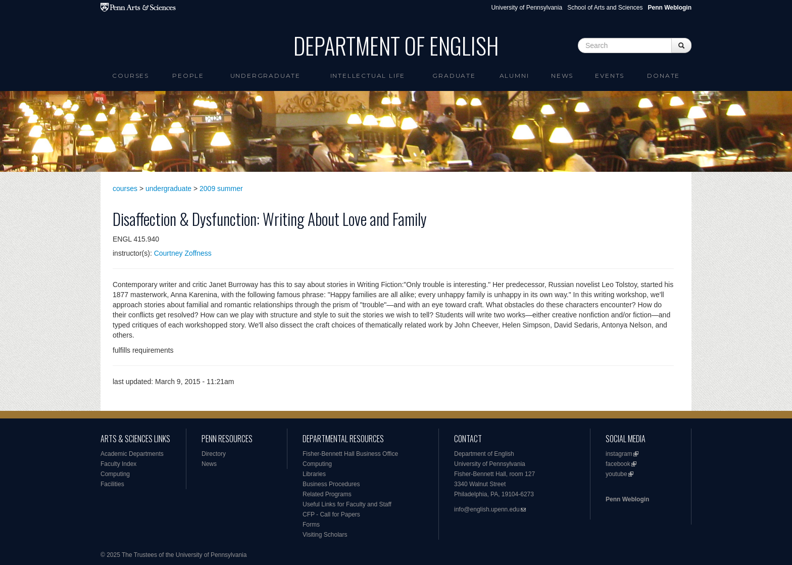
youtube (616, 474)
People (188, 75)
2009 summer (221, 188)
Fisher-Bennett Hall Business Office (350, 453)
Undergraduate (265, 75)
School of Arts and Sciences (604, 7)
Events (609, 75)
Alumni (514, 75)
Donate (663, 75)
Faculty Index (118, 463)
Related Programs (327, 494)
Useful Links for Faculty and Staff (347, 504)
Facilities (112, 484)
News (562, 75)
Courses (130, 75)
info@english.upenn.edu (487, 509)
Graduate (453, 75)
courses (125, 188)
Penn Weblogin (627, 499)
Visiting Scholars (325, 534)
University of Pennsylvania (526, 7)
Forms (311, 524)
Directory (214, 453)
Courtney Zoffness (183, 253)
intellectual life (368, 75)
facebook (618, 463)
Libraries (314, 474)
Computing (115, 474)
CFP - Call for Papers (331, 514)
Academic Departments (132, 453)
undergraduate (168, 188)
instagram (619, 453)
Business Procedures (331, 484)
